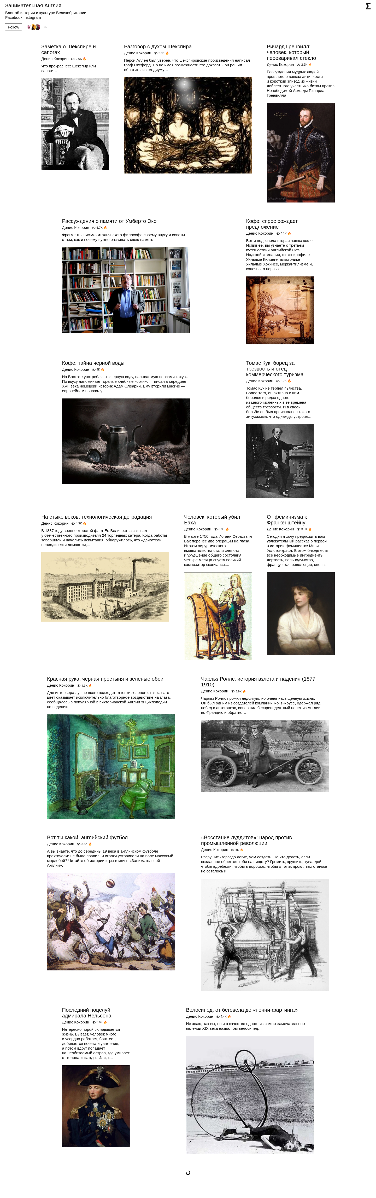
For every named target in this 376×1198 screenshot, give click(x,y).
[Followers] (36, 27)
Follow (13, 27)
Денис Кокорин (54, 58)
